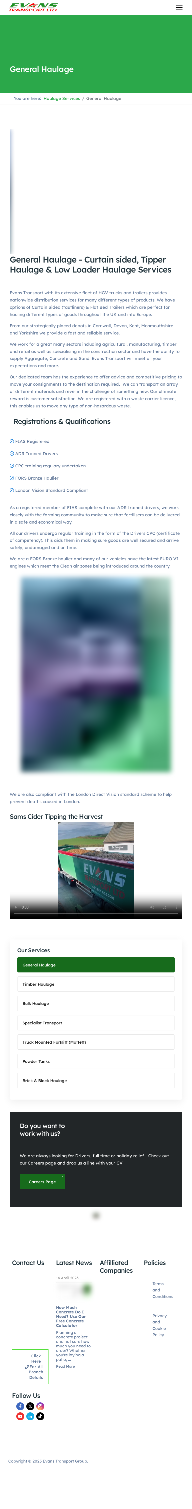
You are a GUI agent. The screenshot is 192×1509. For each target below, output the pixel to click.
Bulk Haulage (35, 1003)
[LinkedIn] (30, 1416)
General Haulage (39, 964)
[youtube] (20, 1416)
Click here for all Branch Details (34, 1366)
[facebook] (20, 1406)
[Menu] (179, 7)
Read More (65, 1366)
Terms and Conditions (162, 1290)
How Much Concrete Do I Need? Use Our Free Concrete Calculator (71, 1316)
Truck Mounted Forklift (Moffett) (54, 1042)
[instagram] (40, 1406)
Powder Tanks (36, 1061)
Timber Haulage (38, 984)
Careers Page (42, 1181)
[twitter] (30, 1406)
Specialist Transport (42, 1022)
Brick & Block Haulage (44, 1080)
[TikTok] (40, 1416)
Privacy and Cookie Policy (159, 1325)
